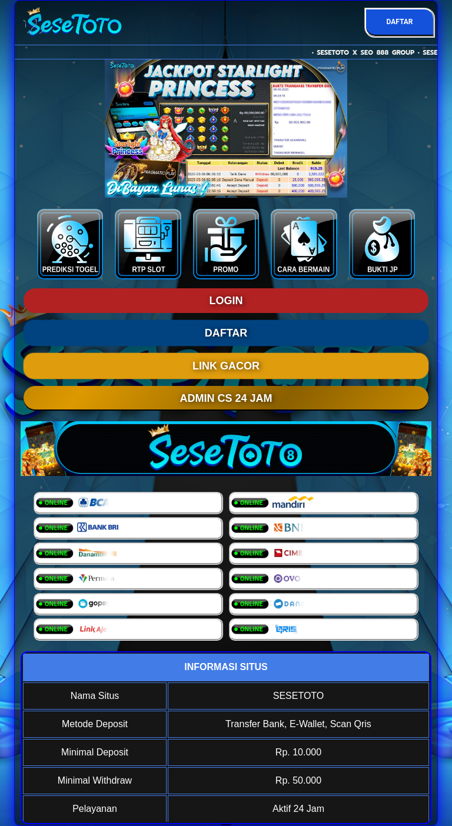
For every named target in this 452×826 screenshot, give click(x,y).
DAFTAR (399, 22)
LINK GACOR (226, 366)
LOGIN (226, 301)
